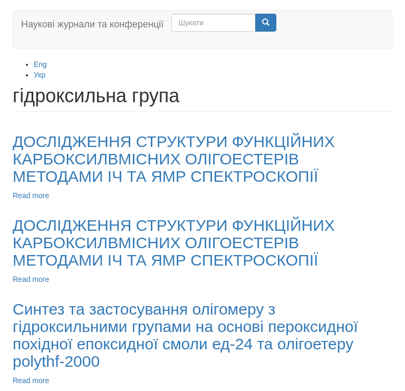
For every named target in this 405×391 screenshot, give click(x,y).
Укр (39, 75)
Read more (31, 195)
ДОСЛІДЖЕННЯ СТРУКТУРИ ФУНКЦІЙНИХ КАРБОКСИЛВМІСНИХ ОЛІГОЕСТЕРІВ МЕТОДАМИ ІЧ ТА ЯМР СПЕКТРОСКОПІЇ (174, 159)
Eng (40, 64)
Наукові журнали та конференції (92, 24)
